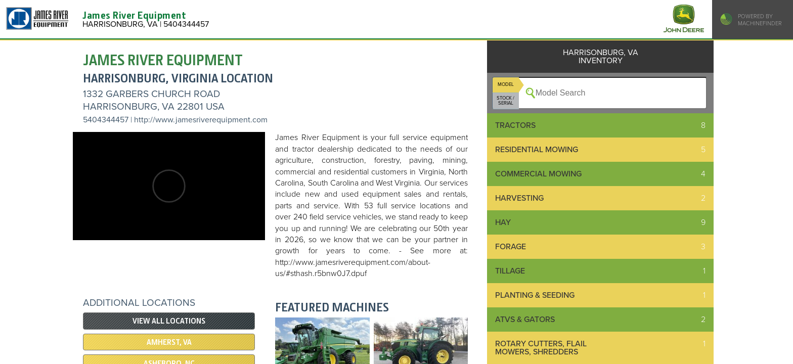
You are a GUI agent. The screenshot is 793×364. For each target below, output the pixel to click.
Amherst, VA (169, 342)
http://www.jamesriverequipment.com (201, 120)
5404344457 (105, 120)
